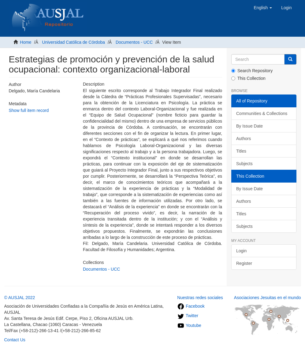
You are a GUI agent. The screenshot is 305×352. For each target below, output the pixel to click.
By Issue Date (249, 126)
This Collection (248, 78)
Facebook (190, 306)
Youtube (189, 325)
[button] (263, 7)
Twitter (187, 315)
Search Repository (252, 70)
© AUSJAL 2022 (19, 297)
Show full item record (29, 110)
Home (25, 42)
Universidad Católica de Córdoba (73, 42)
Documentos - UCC (134, 42)
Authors (243, 138)
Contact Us (14, 339)
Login (241, 250)
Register (244, 263)
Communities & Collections (261, 113)
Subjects (244, 163)
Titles (241, 151)
